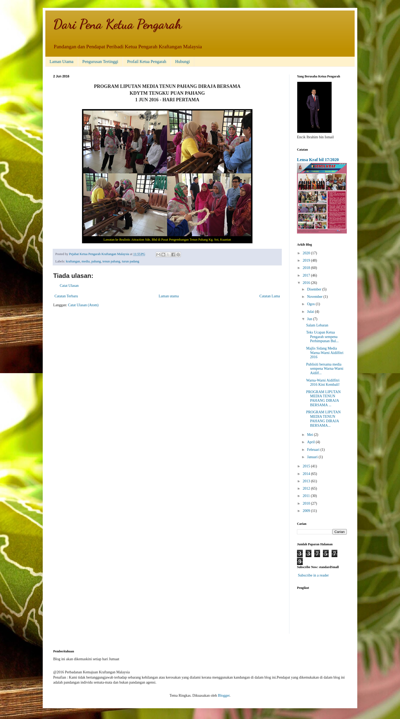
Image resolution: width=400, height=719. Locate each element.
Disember (314, 289)
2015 (307, 466)
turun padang (130, 261)
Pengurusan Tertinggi (100, 61)
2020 (307, 253)
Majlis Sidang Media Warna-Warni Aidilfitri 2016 (324, 352)
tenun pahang (111, 261)
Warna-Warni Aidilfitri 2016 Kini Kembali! (323, 382)
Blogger (223, 695)
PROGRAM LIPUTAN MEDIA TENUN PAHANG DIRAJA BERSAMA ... (323, 398)
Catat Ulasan (69, 286)
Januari (312, 457)
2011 (307, 496)
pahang (96, 261)
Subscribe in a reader (313, 575)
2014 (307, 474)
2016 (307, 283)
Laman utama (169, 296)
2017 (307, 275)
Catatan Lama (270, 296)
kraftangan (73, 261)
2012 (307, 488)
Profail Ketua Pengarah (146, 61)
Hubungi (182, 61)
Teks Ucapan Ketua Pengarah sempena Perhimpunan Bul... (322, 336)
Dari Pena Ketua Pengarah (117, 24)
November (315, 297)
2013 (307, 481)
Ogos (311, 304)
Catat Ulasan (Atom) (83, 305)
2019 (307, 260)
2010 (307, 503)
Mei (310, 435)
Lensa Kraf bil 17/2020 (318, 159)
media (86, 261)
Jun (310, 319)
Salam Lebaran (317, 325)
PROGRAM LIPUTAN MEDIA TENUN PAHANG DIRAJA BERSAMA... (323, 418)
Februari (313, 450)
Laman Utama (61, 61)
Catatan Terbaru (66, 296)
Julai (311, 312)
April (311, 442)
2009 (307, 511)
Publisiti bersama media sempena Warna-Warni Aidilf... (324, 368)
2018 (307, 268)
